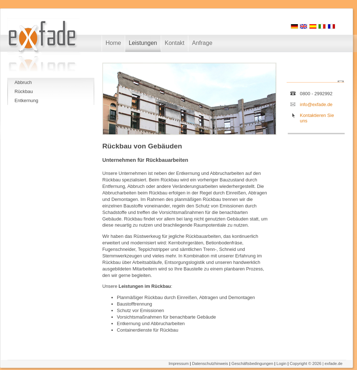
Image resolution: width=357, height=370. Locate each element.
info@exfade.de (316, 104)
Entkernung (26, 100)
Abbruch (23, 82)
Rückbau (24, 91)
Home (113, 43)
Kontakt (174, 43)
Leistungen (143, 43)
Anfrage (202, 43)
